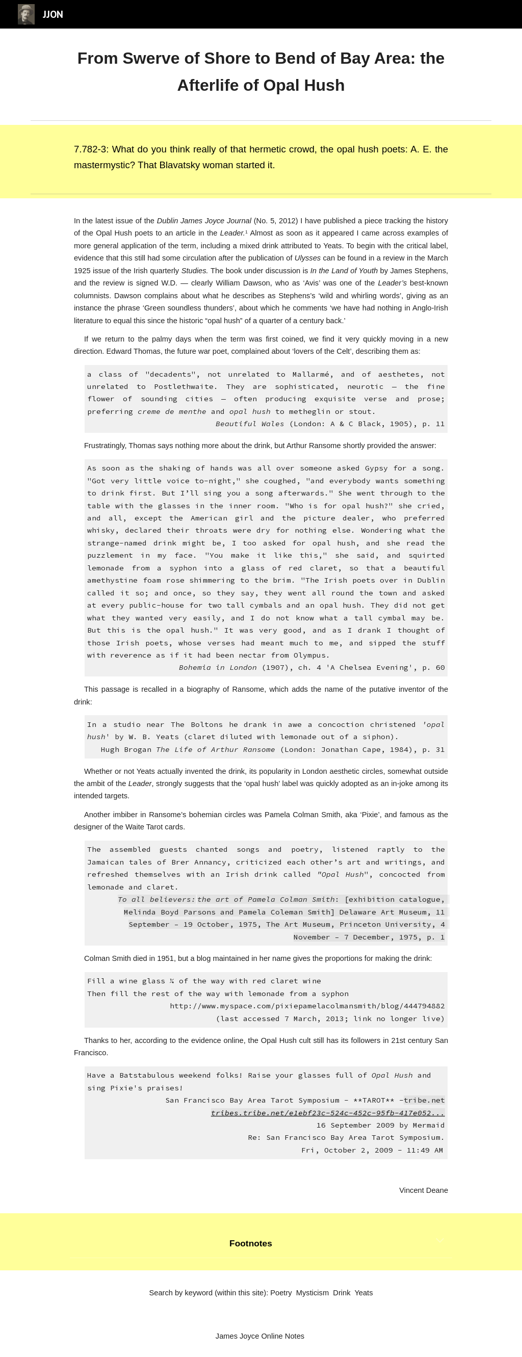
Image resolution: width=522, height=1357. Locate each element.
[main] (261, 72)
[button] (440, 1241)
